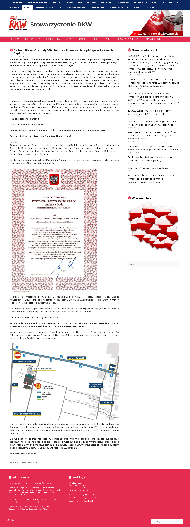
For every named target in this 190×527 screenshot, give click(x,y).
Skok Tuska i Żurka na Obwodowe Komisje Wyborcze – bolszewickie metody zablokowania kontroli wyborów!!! (151, 178)
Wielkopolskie (97, 7)
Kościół (82, 39)
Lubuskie (69, 2)
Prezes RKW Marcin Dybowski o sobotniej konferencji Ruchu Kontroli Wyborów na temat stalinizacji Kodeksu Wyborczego (153, 82)
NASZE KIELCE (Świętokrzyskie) (48, 7)
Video (95, 39)
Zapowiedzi (32, 463)
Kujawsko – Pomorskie (37, 2)
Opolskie (136, 7)
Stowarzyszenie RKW (61, 24)
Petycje (107, 39)
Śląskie (27, 7)
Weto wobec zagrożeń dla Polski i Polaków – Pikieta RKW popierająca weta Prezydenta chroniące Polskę (152, 135)
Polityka (14, 39)
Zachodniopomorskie (118, 7)
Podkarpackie (158, 2)
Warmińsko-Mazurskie (76, 7)
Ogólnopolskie (140, 2)
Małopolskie (106, 2)
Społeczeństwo (32, 39)
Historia (23, 463)
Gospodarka (53, 39)
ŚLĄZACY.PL (150, 7)
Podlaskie (173, 2)
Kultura (69, 39)
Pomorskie (14, 7)
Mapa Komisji (155, 39)
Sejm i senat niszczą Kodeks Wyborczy (149, 168)
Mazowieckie (123, 2)
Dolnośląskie (16, 2)
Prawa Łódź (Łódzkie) (87, 2)
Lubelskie (56, 2)
